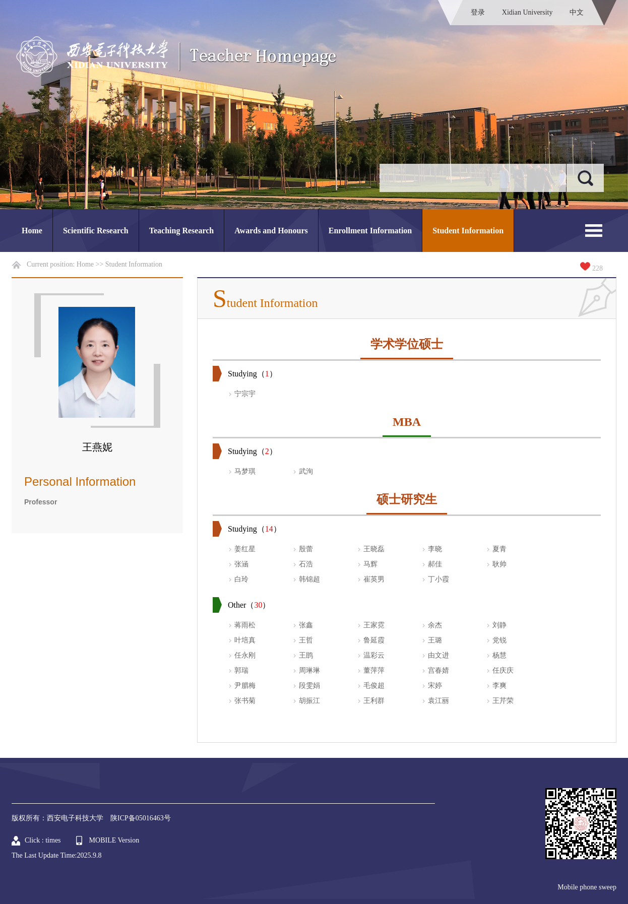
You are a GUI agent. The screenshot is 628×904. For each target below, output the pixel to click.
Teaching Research (181, 230)
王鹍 (306, 655)
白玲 (241, 579)
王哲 (306, 640)
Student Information (468, 230)
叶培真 (245, 640)
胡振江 (309, 700)
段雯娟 (309, 685)
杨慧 (499, 655)
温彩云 (374, 655)
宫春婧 (438, 670)
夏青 (499, 549)
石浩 (306, 564)
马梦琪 (245, 471)
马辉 (370, 564)
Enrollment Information (370, 230)
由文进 (438, 655)
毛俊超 (374, 685)
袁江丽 (438, 700)
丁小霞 (438, 579)
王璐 (435, 640)
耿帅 (499, 564)
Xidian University (527, 12)
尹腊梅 (245, 685)
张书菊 (245, 700)
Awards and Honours (271, 230)
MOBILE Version (114, 840)
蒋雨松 (245, 625)
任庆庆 (503, 670)
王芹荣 (503, 700)
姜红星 (245, 549)
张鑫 (306, 625)
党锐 (499, 640)
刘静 (499, 625)
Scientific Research (96, 230)
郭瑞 (241, 670)
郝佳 (435, 564)
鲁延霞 (374, 640)
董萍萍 (374, 670)
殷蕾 (306, 549)
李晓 (435, 549)
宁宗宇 (245, 394)
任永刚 (245, 655)
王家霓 (374, 625)
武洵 (306, 471)
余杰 (435, 625)
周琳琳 (309, 670)
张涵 (241, 564)
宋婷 (435, 685)
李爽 (499, 685)
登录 (478, 12)
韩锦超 (309, 579)
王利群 (374, 700)
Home (32, 230)
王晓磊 (374, 549)
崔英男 (374, 579)
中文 (577, 12)
